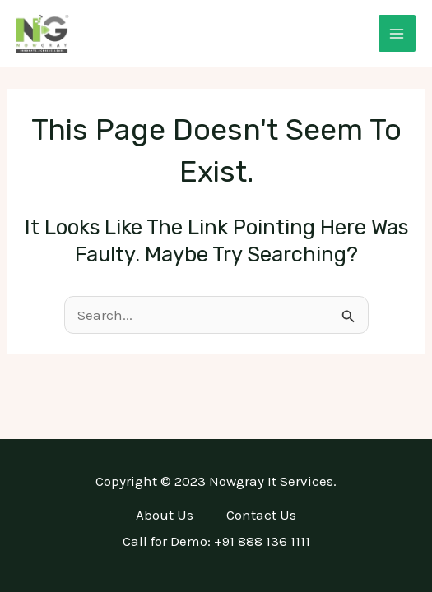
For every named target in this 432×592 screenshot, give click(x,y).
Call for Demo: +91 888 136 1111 (216, 541)
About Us (164, 514)
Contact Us (261, 514)
